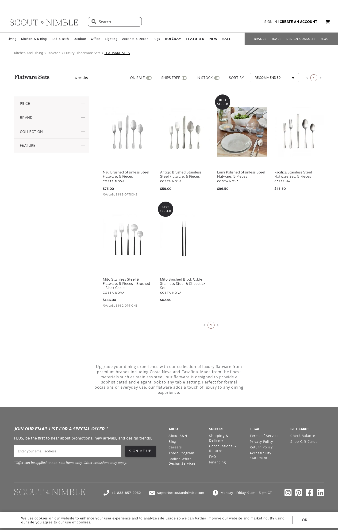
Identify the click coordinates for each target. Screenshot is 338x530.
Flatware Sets (117, 53)
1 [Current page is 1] (314, 78)
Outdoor (79, 39)
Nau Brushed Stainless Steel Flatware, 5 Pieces (126, 174)
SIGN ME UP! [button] (141, 451)
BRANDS (260, 39)
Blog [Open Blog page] (172, 441)
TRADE (276, 39)
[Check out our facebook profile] (309, 492)
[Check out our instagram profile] (288, 492)
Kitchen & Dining (34, 39)
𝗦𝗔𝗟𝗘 (226, 39)
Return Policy (261, 447)
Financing (217, 462)
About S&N (178, 435)
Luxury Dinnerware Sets (82, 53)
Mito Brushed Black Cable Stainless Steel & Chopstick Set (182, 283)
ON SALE (137, 78)
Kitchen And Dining (28, 53)
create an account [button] (298, 22)
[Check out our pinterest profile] (298, 492)
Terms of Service (264, 435)
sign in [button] (270, 22)
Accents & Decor (135, 39)
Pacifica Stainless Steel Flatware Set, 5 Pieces (293, 174)
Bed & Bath (60, 39)
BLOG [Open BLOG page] (324, 39)
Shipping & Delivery (218, 438)
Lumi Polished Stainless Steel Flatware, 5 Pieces (241, 174)
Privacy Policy (261, 441)
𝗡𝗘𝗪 (213, 39)
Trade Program (181, 453)
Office (95, 39)
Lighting (111, 39)
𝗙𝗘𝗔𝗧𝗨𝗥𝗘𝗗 (195, 39)
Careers (175, 447)
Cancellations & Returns (222, 448)
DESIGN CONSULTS (301, 39)
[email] (67, 451)
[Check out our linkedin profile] (320, 492)
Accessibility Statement (260, 455)
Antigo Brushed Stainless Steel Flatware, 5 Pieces (180, 174)
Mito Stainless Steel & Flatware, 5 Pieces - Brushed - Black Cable (126, 283)
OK (304, 520)
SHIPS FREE (170, 78)
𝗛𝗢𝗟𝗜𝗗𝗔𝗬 (173, 39)
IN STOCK (205, 78)
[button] (327, 22)
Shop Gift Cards (304, 441)
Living (12, 39)
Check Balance (302, 435)
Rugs (156, 39)
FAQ (212, 456)
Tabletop (53, 53)
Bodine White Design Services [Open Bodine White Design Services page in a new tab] (182, 461)
